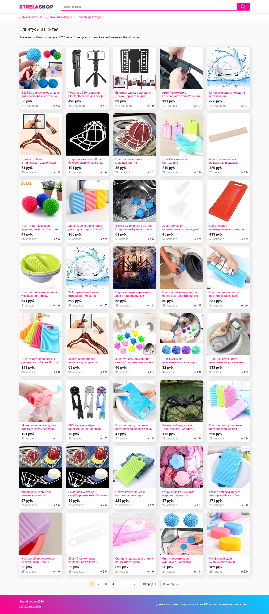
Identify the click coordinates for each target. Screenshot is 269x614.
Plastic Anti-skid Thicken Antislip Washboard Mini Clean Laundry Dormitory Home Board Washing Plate (226, 497)
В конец (168, 584)
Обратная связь (30, 606)
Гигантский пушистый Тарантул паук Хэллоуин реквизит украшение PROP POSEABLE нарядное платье (181, 431)
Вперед (148, 584)
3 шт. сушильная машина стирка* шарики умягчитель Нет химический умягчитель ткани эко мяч (134, 364)
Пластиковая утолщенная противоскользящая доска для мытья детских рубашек (134, 429)
